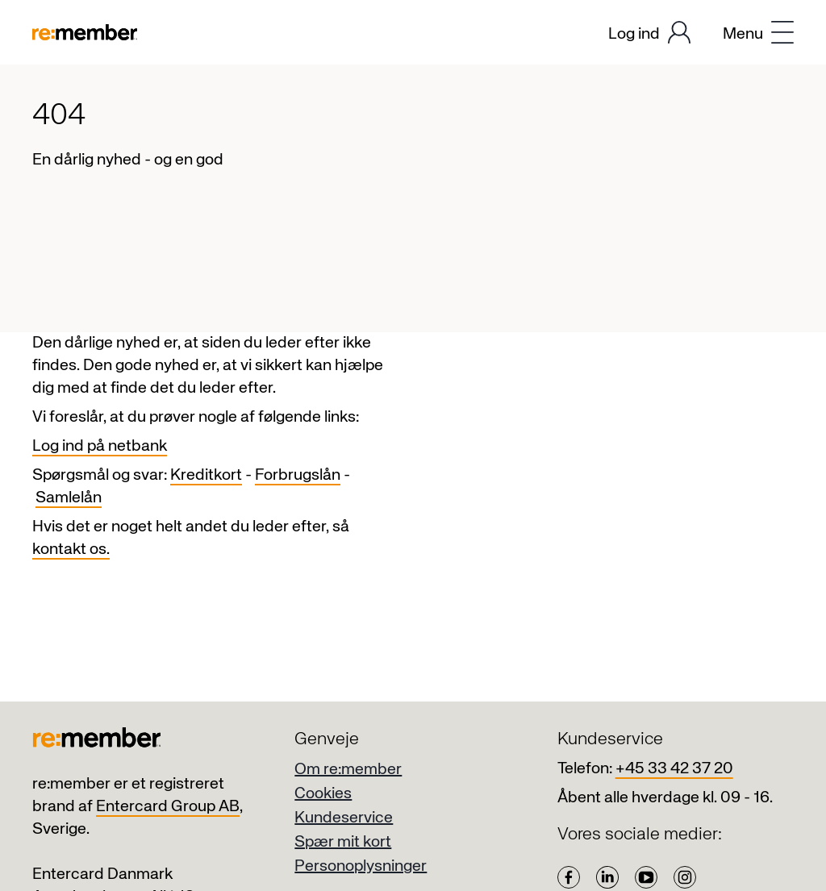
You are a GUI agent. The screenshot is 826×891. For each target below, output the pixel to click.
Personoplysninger (360, 866)
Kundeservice (343, 818)
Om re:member (348, 769)
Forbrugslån (297, 475)
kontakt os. (71, 549)
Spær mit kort (342, 842)
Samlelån (68, 497)
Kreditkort (206, 475)
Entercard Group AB (168, 806)
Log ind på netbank (99, 446)
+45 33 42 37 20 (674, 768)
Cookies (323, 793)
